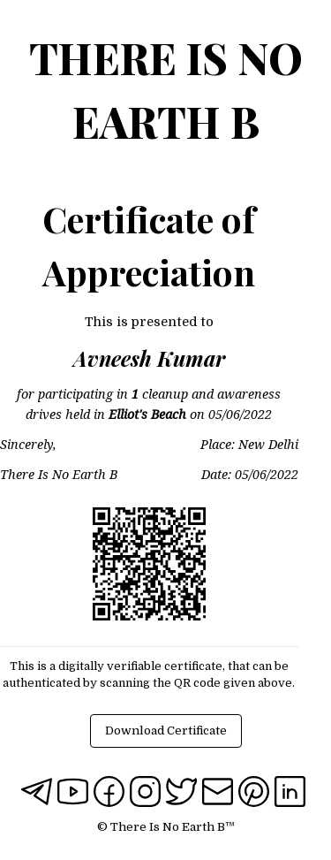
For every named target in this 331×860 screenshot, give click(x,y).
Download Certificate (166, 730)
